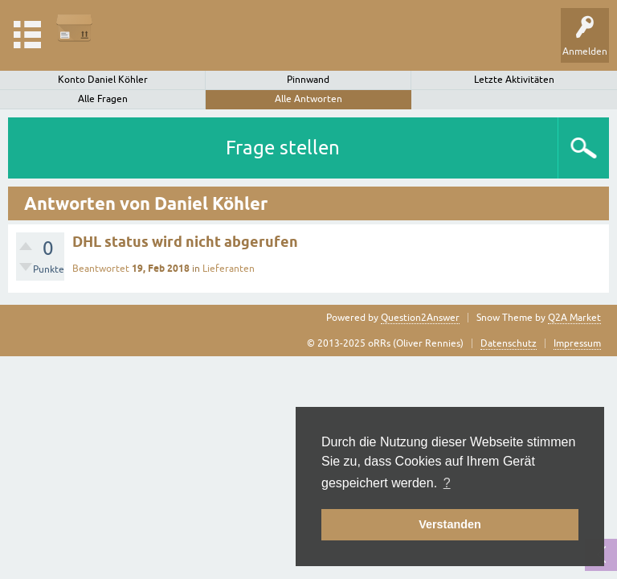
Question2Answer (420, 317)
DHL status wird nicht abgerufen (185, 241)
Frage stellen (283, 147)
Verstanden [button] (450, 524)
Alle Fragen (103, 99)
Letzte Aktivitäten (514, 79)
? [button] (447, 483)
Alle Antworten (308, 99)
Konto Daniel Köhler (103, 79)
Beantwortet (100, 268)
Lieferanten (228, 268)
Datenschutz (508, 343)
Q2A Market (574, 317)
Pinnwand (308, 79)
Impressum (577, 343)
